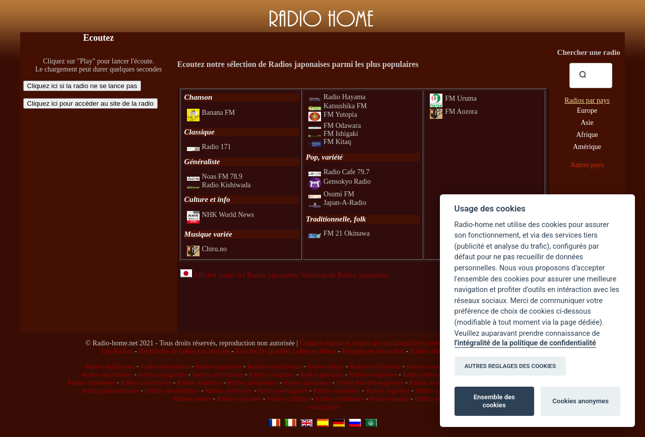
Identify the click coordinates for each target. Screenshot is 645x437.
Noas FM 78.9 (215, 176)
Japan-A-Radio (337, 202)
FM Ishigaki (333, 133)
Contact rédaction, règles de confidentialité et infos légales (382, 343)
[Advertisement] (98, 179)
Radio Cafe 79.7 (338, 172)
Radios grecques (322, 374)
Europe (587, 110)
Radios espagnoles (162, 374)
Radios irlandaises (91, 382)
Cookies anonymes (580, 401)
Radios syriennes (239, 398)
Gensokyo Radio (339, 181)
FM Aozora (453, 111)
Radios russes (433, 390)
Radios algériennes (110, 366)
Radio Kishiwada (219, 185)
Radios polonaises (228, 390)
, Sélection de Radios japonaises (343, 275)
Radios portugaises (283, 390)
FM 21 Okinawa (339, 233)
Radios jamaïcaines (252, 382)
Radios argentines (218, 366)
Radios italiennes (199, 382)
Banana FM (211, 112)
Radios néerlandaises (172, 390)
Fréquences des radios (373, 351)
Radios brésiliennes (375, 366)
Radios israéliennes (146, 382)
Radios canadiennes (432, 366)
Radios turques (389, 398)
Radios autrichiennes (274, 366)
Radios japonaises (307, 382)
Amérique (587, 147)
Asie (587, 122)
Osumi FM (331, 194)
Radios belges (325, 366)
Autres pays (587, 165)
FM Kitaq (329, 141)
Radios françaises (272, 374)
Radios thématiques (438, 351)
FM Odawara (334, 125)
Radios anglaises (388, 390)
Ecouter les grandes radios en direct (285, 351)
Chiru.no (207, 249)
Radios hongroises (373, 374)
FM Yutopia (332, 114)
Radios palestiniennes (110, 390)
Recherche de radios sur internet (184, 351)
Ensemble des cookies (494, 401)
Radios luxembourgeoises (370, 382)
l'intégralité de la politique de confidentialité (525, 343)
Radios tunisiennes (339, 398)
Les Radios (117, 351)
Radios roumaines (337, 390)
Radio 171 (209, 147)
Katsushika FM (337, 106)
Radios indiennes (425, 374)
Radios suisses (192, 398)
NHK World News (220, 214)
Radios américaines (217, 374)
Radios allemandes (165, 366)
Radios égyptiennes (107, 374)
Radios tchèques (288, 398)
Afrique (587, 134)
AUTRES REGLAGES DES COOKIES (510, 366)
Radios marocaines (434, 382)
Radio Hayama (337, 97)
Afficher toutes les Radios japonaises (239, 275)
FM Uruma (453, 98)
